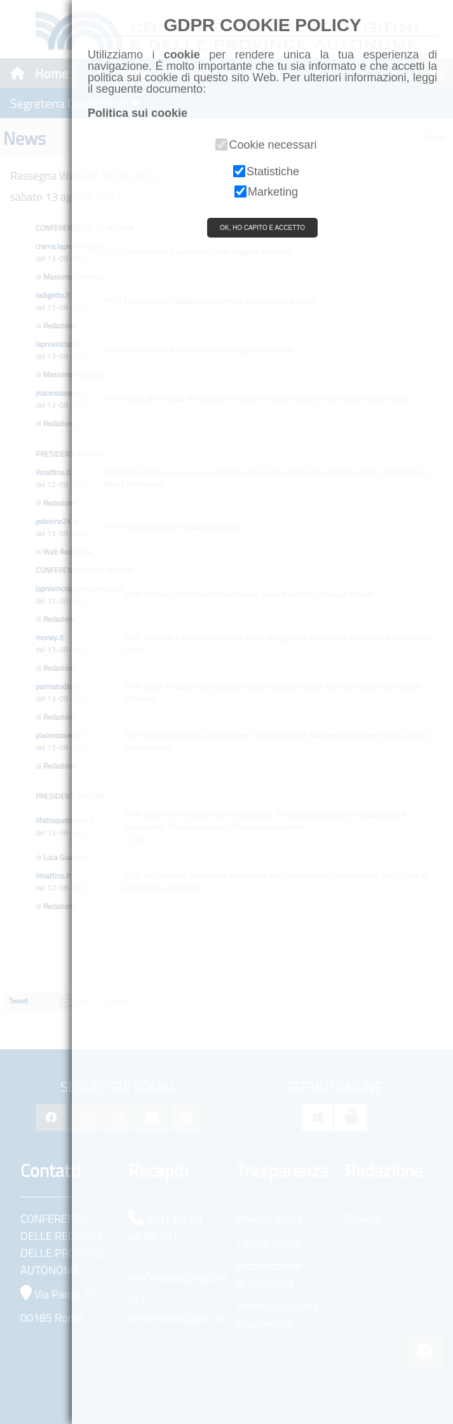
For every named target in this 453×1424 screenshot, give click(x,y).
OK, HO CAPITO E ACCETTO (262, 227)
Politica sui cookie (137, 113)
